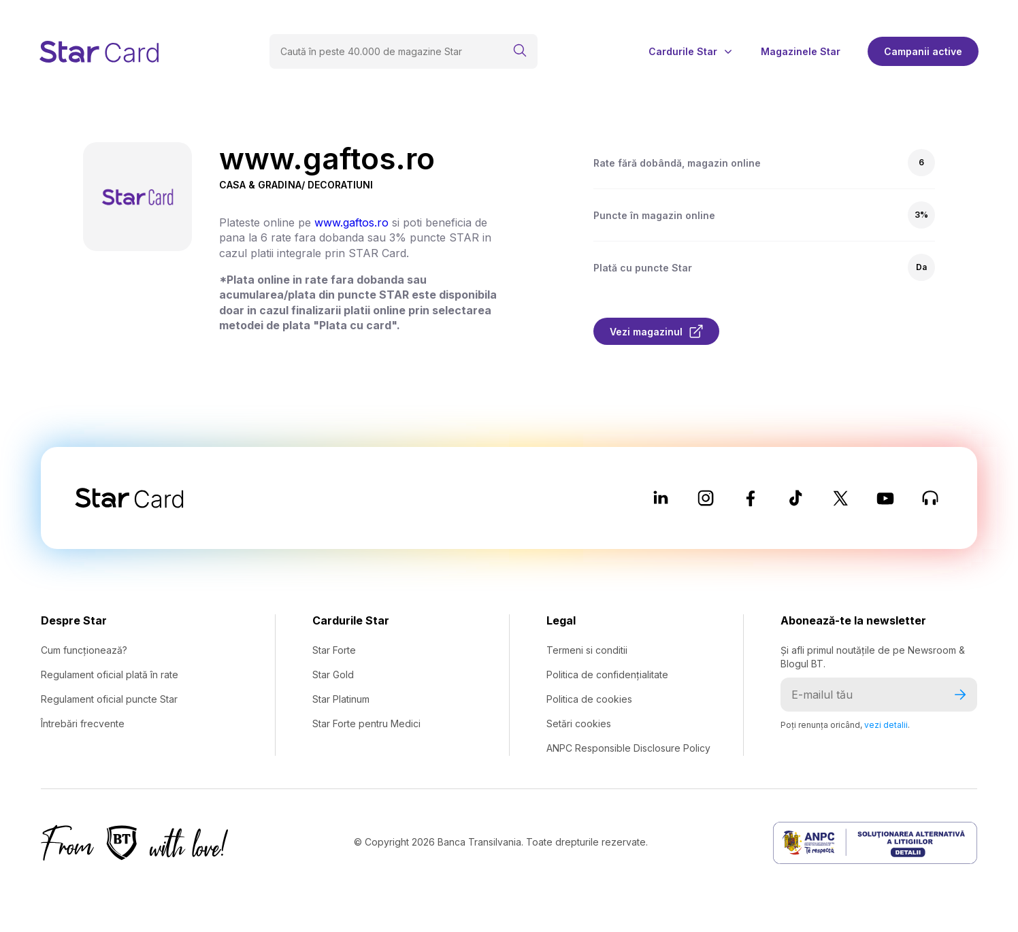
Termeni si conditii (586, 650)
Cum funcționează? (84, 650)
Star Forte (334, 650)
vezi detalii (886, 725)
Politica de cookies (589, 699)
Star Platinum (341, 699)
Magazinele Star (800, 51)
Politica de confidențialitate (607, 674)
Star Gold (333, 674)
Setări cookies (578, 723)
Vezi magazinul (656, 331)
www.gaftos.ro (351, 222)
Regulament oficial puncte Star (109, 699)
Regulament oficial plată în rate (109, 674)
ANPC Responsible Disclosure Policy (628, 748)
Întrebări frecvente (83, 723)
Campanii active (923, 51)
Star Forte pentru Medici (366, 723)
